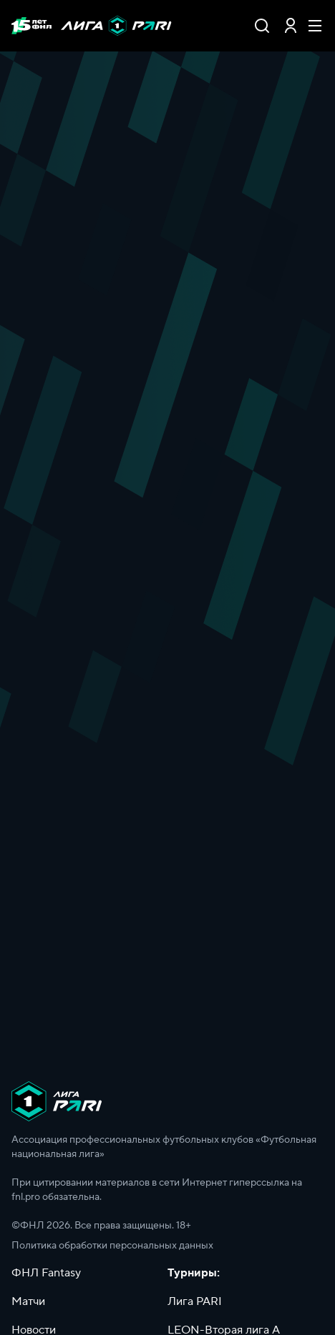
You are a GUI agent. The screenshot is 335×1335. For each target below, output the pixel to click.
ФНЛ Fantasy (46, 1273)
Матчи (28, 1301)
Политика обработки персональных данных (112, 1245)
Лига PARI (195, 1301)
